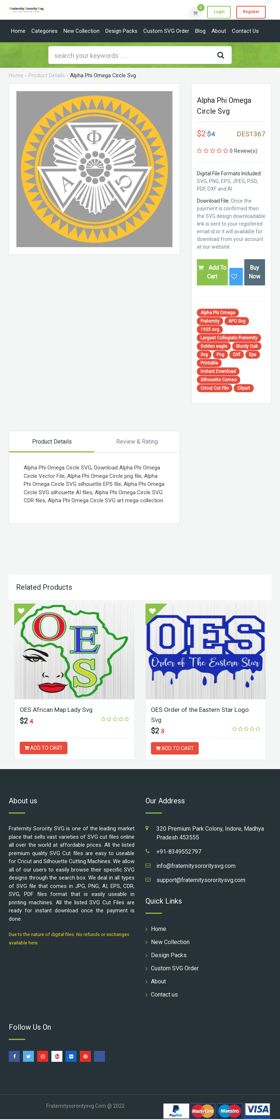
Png (220, 354)
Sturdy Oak (247, 346)
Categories (44, 31)
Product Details (46, 75)
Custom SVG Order (166, 31)
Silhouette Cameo (219, 379)
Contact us (245, 31)
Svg (204, 354)
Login (213, 12)
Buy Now (254, 272)
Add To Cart (212, 272)
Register (249, 12)
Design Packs (121, 31)
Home (18, 31)
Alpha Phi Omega (218, 312)
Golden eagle (214, 346)
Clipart (243, 388)
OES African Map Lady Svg (57, 709)
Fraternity (210, 321)
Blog (200, 31)
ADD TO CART (43, 748)
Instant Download (218, 371)
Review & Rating (137, 441)
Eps (252, 354)
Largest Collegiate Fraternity (229, 337)
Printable (209, 363)
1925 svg (210, 329)
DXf (236, 354)
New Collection (81, 31)
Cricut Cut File (215, 388)
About (218, 31)
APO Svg (236, 321)
